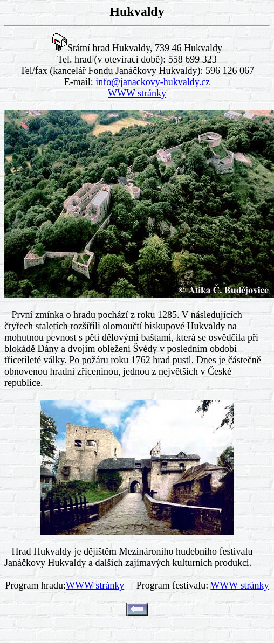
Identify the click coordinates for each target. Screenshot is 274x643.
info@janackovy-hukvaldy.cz (152, 82)
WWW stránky (137, 93)
